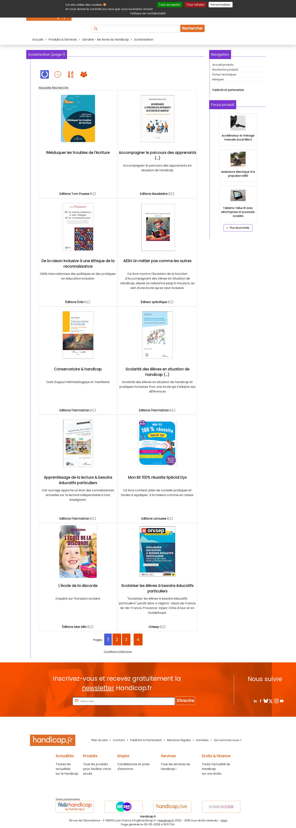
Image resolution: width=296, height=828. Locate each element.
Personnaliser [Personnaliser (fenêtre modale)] (220, 4)
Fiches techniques (224, 74)
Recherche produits (225, 69)
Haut (224, 820)
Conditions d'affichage (118, 651)
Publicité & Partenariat (146, 740)
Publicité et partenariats (228, 90)
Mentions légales (179, 740)
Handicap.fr (166, 820)
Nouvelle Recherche (53, 87)
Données (202, 740)
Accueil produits (223, 65)
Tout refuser (195, 4)
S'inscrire (185, 700)
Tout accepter (169, 4)
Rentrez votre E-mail (56, 701)
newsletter (98, 688)
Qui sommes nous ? (227, 740)
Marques (218, 79)
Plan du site (99, 740)
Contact (119, 740)
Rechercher (192, 28)
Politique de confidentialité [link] (148, 13)
